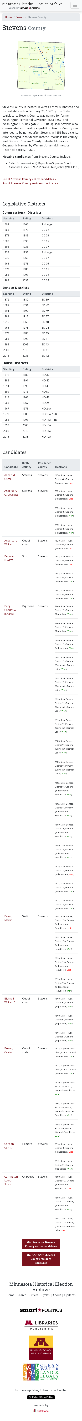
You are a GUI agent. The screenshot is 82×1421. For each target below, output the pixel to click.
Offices (34, 1295)
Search (20, 17)
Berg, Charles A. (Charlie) (10, 610)
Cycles (45, 1295)
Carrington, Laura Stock (11, 1180)
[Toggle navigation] (74, 5)
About (57, 1295)
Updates (70, 1295)
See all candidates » (29, 179)
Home (8, 17)
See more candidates (41, 1244)
